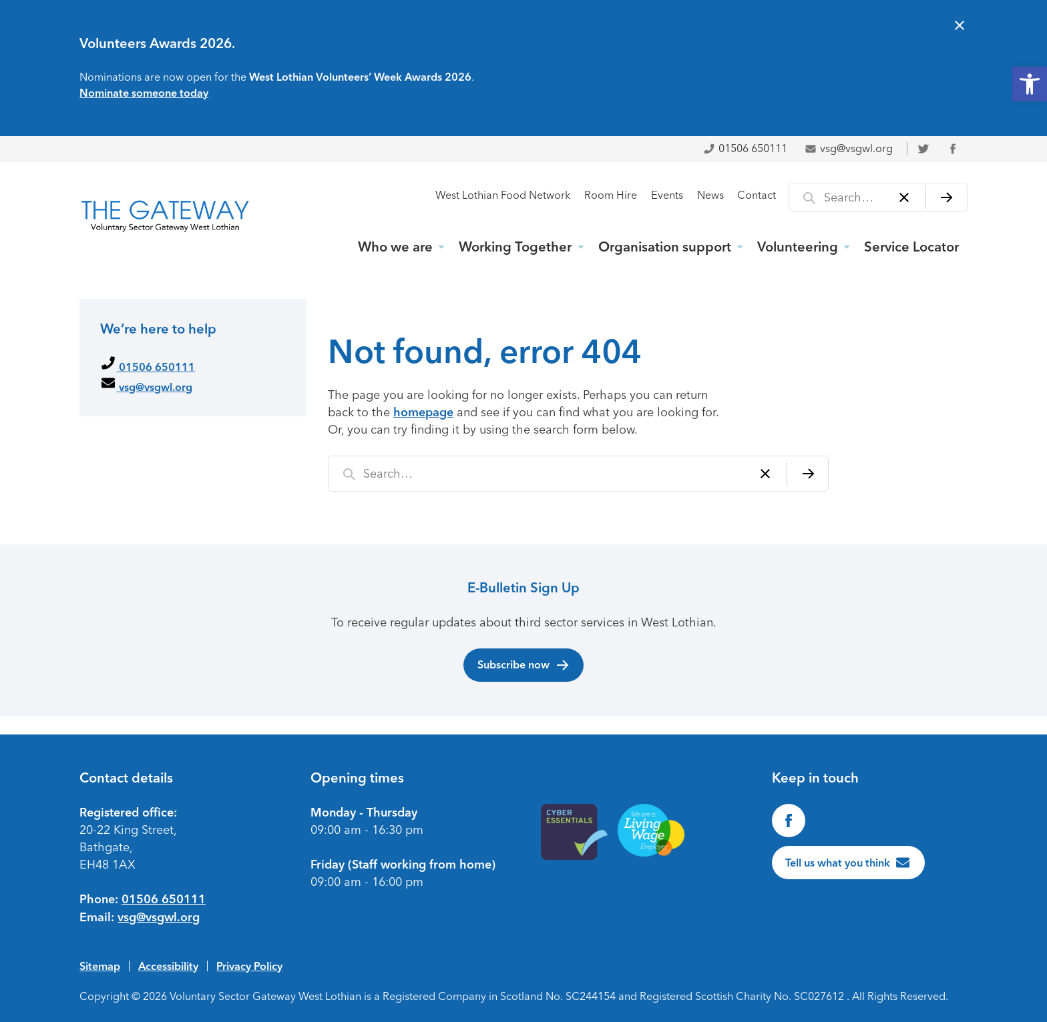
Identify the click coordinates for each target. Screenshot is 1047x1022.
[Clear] (904, 197)
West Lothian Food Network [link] (502, 195)
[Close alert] (960, 27)
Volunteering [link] (797, 247)
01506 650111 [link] (745, 148)
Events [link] (667, 195)
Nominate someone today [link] (143, 92)
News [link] (710, 195)
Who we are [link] (395, 247)
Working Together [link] (515, 247)
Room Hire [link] (610, 195)
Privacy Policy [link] (249, 966)
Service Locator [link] (911, 247)
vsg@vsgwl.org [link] (849, 148)
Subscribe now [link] (523, 665)
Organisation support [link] (664, 247)
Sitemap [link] (99, 966)
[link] (1029, 84)
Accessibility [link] (168, 966)
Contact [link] (756, 195)
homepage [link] (423, 412)
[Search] (946, 197)
